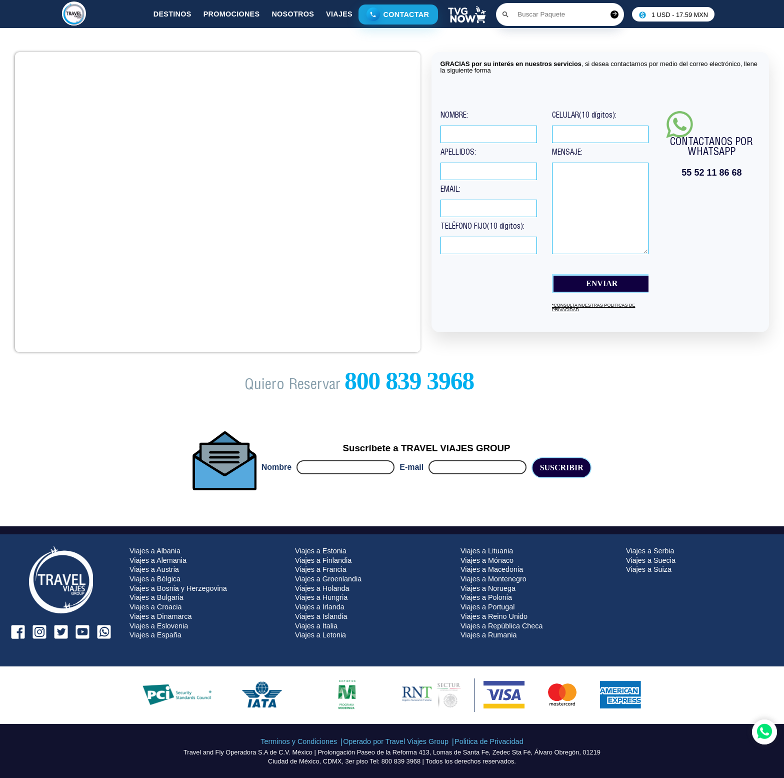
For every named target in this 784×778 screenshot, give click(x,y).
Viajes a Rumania (488, 635)
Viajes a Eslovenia (159, 626)
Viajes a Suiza (649, 569)
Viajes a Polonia (486, 597)
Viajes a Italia (316, 626)
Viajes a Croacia (156, 607)
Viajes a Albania (155, 551)
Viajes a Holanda (322, 588)
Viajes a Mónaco (487, 560)
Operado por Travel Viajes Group (395, 741)
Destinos (173, 14)
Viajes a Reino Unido (494, 616)
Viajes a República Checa (501, 626)
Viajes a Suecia (651, 560)
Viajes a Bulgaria (157, 597)
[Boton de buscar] (505, 14)
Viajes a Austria (154, 569)
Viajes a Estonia (320, 551)
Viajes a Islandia (321, 616)
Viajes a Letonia (320, 635)
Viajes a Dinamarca (161, 616)
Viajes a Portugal (487, 607)
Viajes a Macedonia (491, 569)
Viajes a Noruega (488, 588)
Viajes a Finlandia (323, 560)
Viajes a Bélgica (155, 579)
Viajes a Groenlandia (328, 579)
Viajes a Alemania (158, 560)
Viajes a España (156, 635)
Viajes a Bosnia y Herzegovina (178, 588)
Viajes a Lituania (486, 551)
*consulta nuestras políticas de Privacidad (594, 307)
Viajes (339, 14)
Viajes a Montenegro (493, 579)
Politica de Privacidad (489, 741)
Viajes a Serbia (650, 551)
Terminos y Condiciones (298, 741)
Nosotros (293, 14)
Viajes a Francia (320, 569)
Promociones (232, 14)
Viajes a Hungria (321, 597)
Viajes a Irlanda (319, 607)
